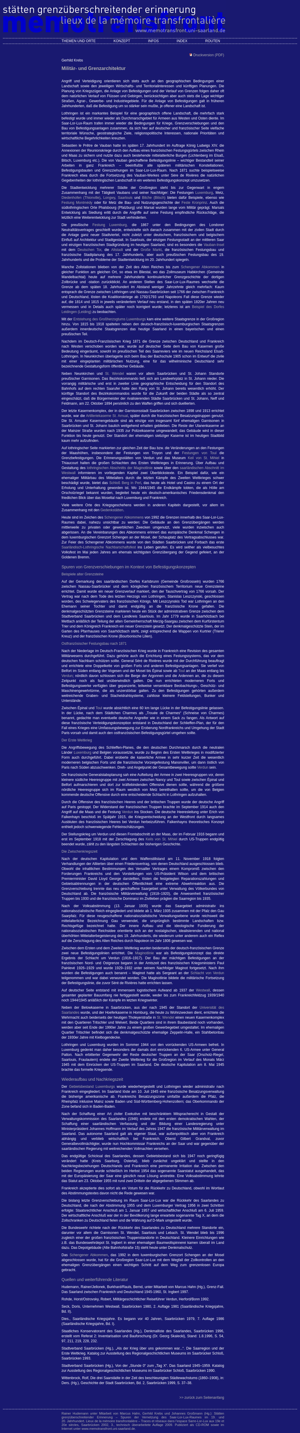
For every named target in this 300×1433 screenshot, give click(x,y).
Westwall (203, 990)
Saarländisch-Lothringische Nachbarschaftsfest (99, 547)
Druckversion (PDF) (208, 55)
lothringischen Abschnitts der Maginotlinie (120, 468)
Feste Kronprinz (194, 203)
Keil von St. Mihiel (203, 458)
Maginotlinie (144, 953)
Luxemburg (204, 193)
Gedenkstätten (111, 510)
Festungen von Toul (199, 453)
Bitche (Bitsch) (154, 198)
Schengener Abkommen (200, 267)
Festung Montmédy (77, 203)
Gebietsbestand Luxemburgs (92, 1087)
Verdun (67, 676)
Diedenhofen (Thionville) (81, 198)
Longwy (109, 198)
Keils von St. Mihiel (161, 839)
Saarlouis (125, 198)
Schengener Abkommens (124, 517)
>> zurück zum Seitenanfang (201, 1398)
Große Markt (151, 250)
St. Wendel (114, 374)
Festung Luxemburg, (110, 225)
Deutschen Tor (89, 250)
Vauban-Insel (214, 245)
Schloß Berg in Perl (125, 483)
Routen (212, 41)
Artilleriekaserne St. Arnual (107, 416)
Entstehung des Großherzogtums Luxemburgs (110, 319)
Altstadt (117, 250)
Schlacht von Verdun (207, 973)
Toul (181, 671)
